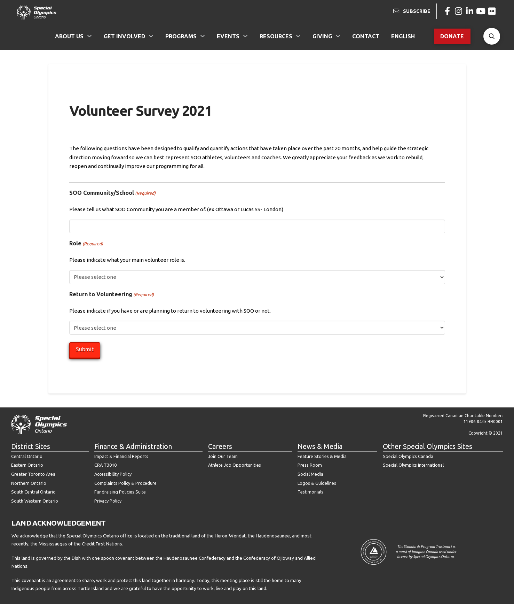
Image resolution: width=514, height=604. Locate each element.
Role (86, 243)
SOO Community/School (112, 193)
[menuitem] (403, 36)
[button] (491, 36)
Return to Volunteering (111, 294)
